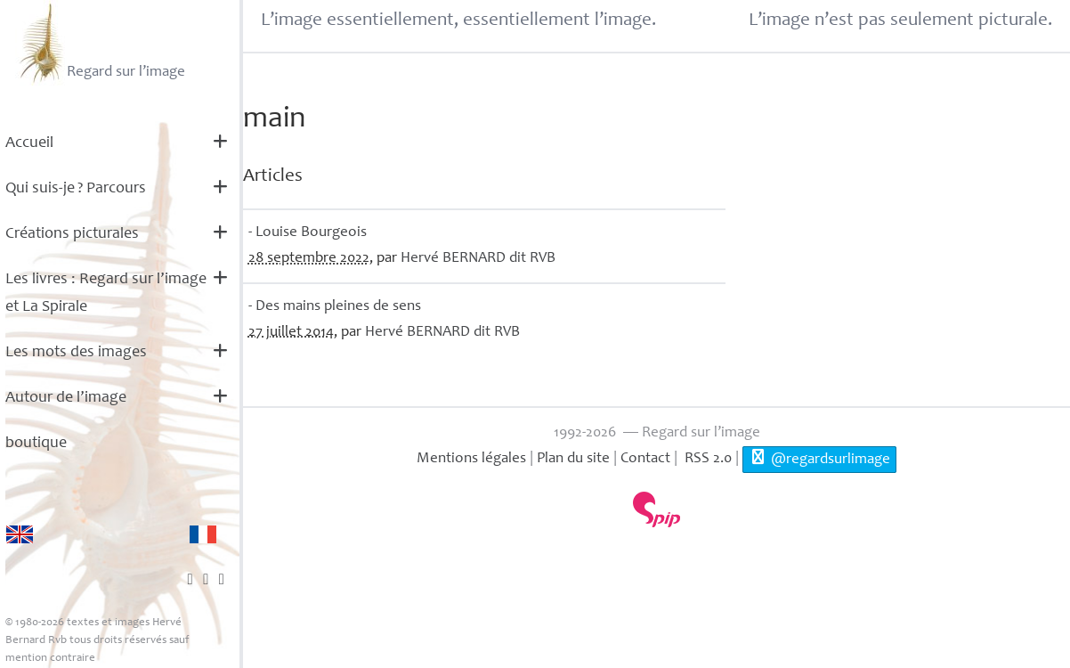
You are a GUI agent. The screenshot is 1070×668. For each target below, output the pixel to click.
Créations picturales (72, 234)
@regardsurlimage (819, 458)
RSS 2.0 (706, 459)
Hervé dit (478, 258)
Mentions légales (471, 459)
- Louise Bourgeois (307, 232)
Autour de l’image (65, 398)
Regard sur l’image (100, 43)
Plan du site (573, 459)
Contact (645, 459)
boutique (36, 444)
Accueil (29, 143)
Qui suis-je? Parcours (75, 189)
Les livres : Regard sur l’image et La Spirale (106, 293)
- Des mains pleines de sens (334, 306)
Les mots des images (76, 353)
